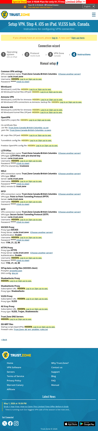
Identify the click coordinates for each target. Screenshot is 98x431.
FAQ (53, 380)
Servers (11, 371)
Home (10, 363)
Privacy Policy (14, 380)
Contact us (56, 367)
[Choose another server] (69, 74)
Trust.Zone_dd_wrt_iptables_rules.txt (31, 329)
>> (75, 1)
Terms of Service (15, 376)
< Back (4, 339)
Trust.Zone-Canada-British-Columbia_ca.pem (30, 130)
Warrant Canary (15, 384)
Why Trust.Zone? (60, 363)
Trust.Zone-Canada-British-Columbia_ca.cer (28, 127)
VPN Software (14, 367)
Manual (55, 384)
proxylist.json (16, 270)
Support (55, 371)
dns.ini (15, 273)
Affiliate (11, 389)
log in (55, 37)
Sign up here (77, 37)
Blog (53, 376)
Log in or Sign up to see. (31, 79)
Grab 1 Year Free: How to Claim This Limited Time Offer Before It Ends (36, 406)
